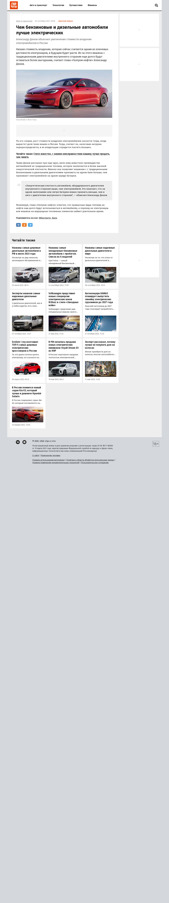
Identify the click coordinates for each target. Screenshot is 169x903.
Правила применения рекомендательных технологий (55, 463)
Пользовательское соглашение (95, 463)
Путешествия (75, 5)
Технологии (58, 5)
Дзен (54, 218)
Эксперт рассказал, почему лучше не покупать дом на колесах (100, 344)
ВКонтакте (45, 218)
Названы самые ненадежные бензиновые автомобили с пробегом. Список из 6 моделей (63, 252)
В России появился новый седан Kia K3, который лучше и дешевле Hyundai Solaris (26, 392)
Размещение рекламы (50, 455)
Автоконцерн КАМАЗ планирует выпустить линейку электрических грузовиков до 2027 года (99, 298)
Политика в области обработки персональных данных (90, 460)
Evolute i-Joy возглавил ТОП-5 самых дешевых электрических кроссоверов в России (25, 346)
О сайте (35, 455)
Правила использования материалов (48, 460)
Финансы (92, 5)
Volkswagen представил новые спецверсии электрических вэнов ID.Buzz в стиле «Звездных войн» (63, 299)
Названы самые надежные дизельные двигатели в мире (100, 250)
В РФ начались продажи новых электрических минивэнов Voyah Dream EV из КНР (64, 346)
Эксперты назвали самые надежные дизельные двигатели (26, 296)
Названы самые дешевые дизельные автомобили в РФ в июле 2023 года (26, 250)
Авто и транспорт (38, 5)
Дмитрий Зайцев (65, 21)
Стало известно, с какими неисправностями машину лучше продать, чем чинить (63, 155)
